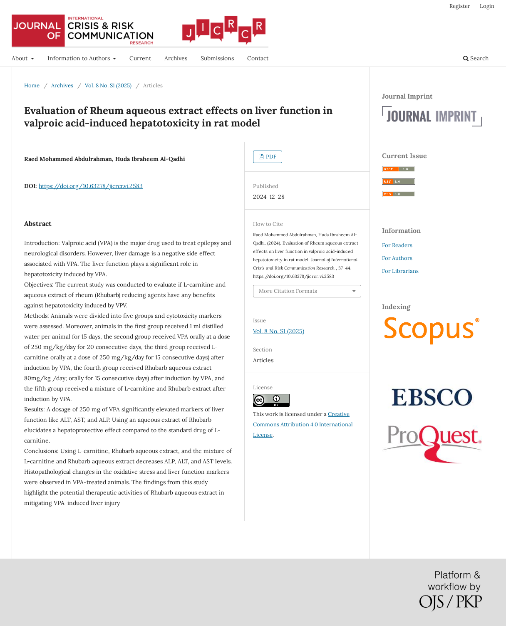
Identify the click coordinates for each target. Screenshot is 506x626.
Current (140, 58)
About (20, 58)
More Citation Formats (288, 290)
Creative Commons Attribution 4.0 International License (303, 424)
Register (459, 6)
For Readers (397, 245)
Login (487, 6)
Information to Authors (79, 58)
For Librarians (400, 271)
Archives (175, 58)
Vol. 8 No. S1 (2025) (108, 85)
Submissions (217, 58)
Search (476, 58)
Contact (257, 58)
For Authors (397, 258)
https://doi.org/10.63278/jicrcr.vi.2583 (91, 186)
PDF (270, 156)
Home (32, 85)
